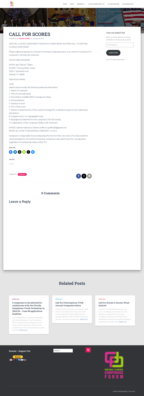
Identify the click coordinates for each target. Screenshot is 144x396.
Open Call (22, 174)
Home (65, 4)
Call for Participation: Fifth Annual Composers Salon (69, 304)
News (72, 4)
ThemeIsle (131, 391)
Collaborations (113, 4)
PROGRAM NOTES (127, 4)
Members (81, 4)
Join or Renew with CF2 (96, 4)
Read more (23, 330)
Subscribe (113, 53)
